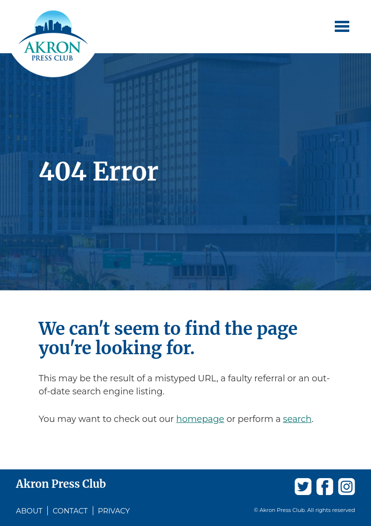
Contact (70, 510)
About (29, 510)
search (297, 419)
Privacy (114, 510)
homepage (200, 419)
